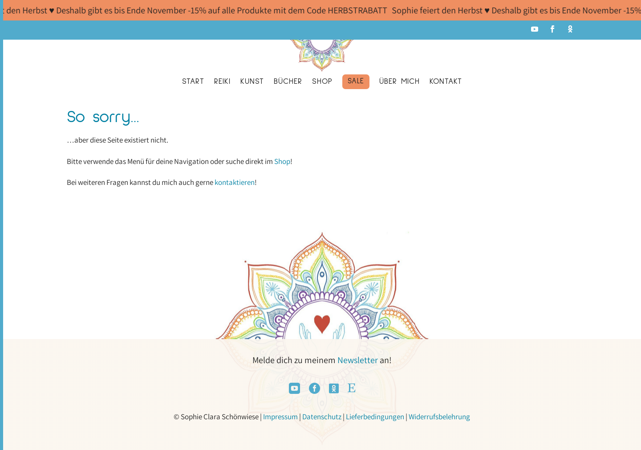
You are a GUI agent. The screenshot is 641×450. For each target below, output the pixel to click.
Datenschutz (321, 416)
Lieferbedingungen (375, 416)
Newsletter (357, 360)
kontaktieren (235, 182)
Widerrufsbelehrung (439, 416)
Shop (282, 161)
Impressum (280, 416)
